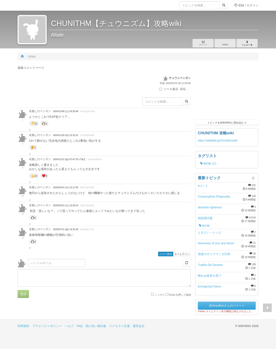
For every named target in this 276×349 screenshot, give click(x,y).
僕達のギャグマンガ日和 (214, 254)
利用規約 (23, 326)
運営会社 (139, 326)
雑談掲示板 (205, 218)
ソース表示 (168, 89)
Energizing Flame (209, 286)
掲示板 (204, 225)
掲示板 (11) (208, 163)
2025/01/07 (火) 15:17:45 (65, 187)
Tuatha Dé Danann (210, 265)
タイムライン (182, 254)
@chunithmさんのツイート (227, 305)
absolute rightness (210, 207)
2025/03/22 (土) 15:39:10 (65, 205)
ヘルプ (69, 326)
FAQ (80, 326)
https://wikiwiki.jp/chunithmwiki (218, 140)
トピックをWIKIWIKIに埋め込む (226, 122)
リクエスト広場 (119, 326)
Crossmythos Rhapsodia (214, 196)
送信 (23, 294)
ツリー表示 (165, 254)
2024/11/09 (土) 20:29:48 (65, 111)
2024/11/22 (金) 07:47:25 (66, 159)
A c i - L (203, 185)
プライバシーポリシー (47, 326)
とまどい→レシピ (209, 232)
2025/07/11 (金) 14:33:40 (65, 229)
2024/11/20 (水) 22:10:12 (65, 135)
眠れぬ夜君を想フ (209, 275)
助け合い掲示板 (96, 326)
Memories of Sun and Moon (216, 243)
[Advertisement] (226, 91)
